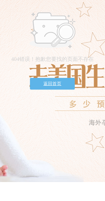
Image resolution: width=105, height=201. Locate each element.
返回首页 (52, 83)
